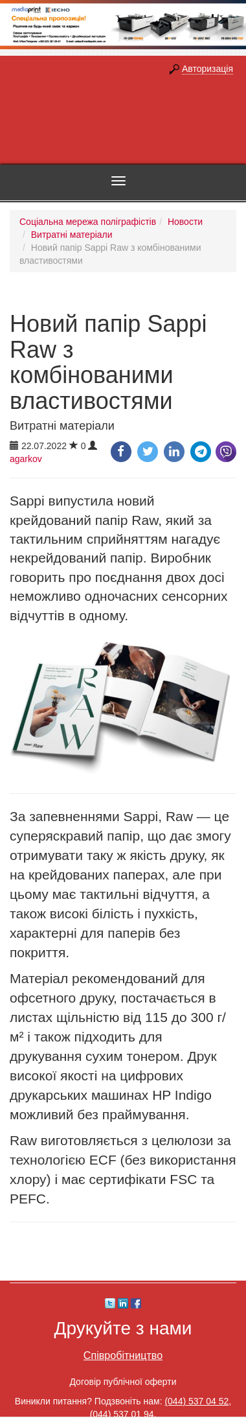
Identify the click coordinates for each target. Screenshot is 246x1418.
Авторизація (207, 69)
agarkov (26, 459)
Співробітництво (123, 1355)
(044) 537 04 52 (196, 1401)
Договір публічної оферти (122, 1382)
